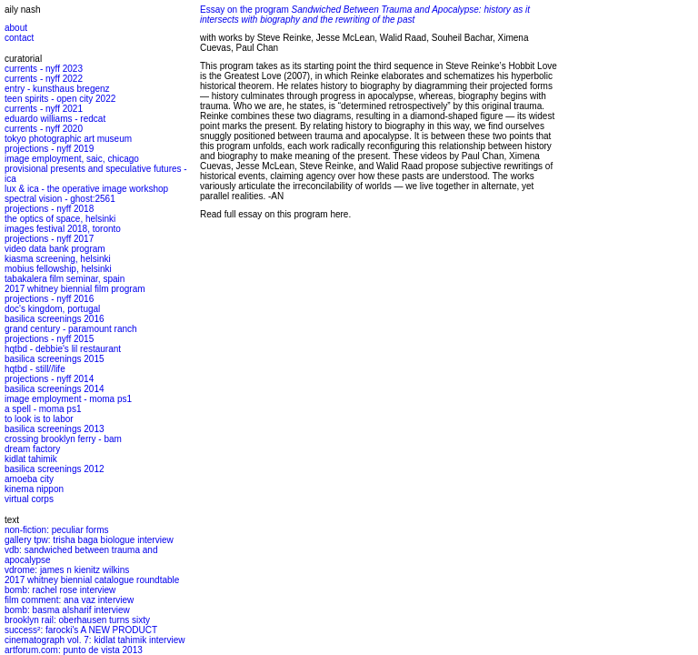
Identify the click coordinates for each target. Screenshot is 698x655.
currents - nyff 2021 (44, 109)
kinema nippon (34, 489)
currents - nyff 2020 (44, 129)
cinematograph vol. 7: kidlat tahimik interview (94, 640)
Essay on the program (365, 15)
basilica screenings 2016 (55, 319)
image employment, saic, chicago (72, 159)
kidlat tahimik (31, 459)
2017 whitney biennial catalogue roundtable (92, 580)
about (16, 28)
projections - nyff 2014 (49, 379)
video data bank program (55, 249)
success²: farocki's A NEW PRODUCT (81, 630)
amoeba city (29, 479)
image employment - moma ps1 (68, 399)
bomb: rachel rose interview (60, 590)
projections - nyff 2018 (49, 209)
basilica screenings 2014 (55, 389)
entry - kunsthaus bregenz (57, 89)
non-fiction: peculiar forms (57, 530)
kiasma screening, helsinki (58, 259)
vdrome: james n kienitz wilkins (67, 570)
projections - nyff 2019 (49, 149)
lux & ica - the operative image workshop (86, 189)
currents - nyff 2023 (44, 69)
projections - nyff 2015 (49, 339)
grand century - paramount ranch (71, 329)
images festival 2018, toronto (63, 229)
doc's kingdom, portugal (52, 309)
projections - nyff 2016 (49, 299)
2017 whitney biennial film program (75, 289)
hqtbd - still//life (35, 369)
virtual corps (29, 499)
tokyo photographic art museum (68, 139)
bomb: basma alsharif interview (67, 610)
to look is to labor (39, 419)
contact (19, 38)
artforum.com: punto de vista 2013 (74, 650)
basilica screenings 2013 (55, 429)
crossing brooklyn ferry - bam (63, 439)
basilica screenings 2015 (55, 359)
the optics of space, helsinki (60, 219)
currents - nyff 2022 (44, 79)
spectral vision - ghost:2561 (60, 199)
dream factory (32, 449)
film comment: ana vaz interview (69, 600)
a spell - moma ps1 (43, 409)
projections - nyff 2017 (49, 239)
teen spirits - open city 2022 (60, 99)
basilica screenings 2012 (55, 469)
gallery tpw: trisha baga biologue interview (89, 540)
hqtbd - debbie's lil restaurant (63, 349)
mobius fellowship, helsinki (58, 269)
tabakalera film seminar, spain (65, 279)
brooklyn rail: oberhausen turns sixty (77, 620)
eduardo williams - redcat (55, 119)
